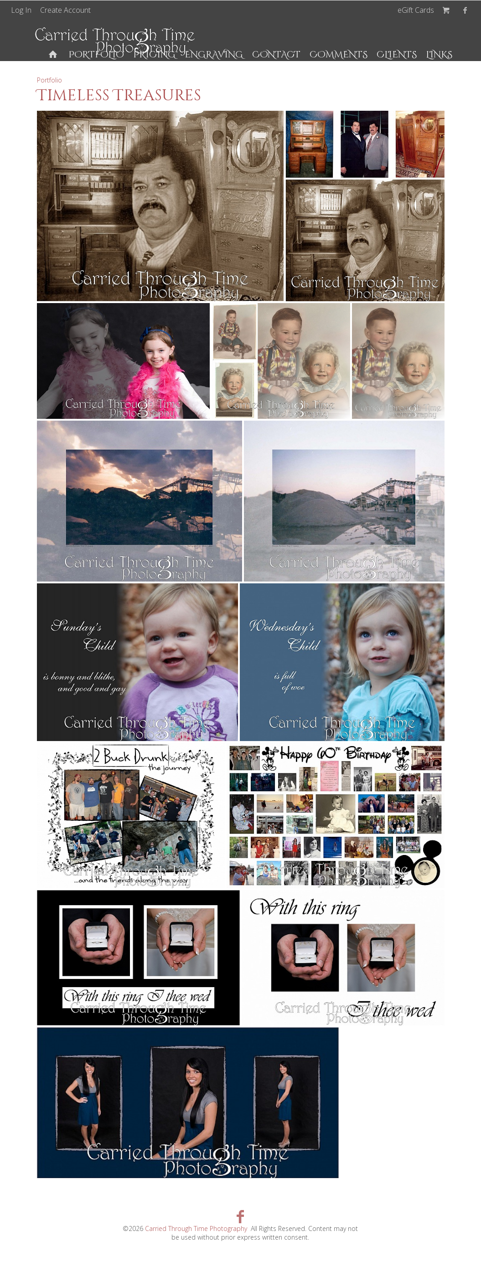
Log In (21, 10)
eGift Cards (416, 10)
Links (439, 54)
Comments (338, 54)
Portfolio (96, 54)
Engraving (214, 54)
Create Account (65, 10)
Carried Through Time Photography (196, 1228)
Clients (397, 54)
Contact (276, 54)
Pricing (154, 54)
